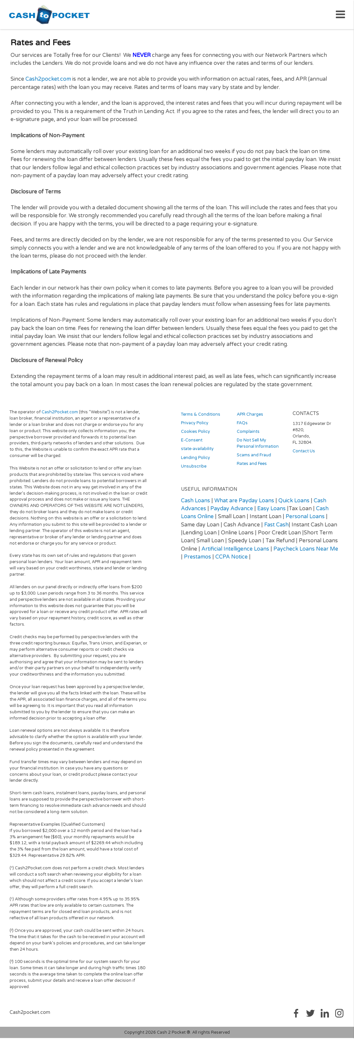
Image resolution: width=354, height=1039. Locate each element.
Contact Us (304, 453)
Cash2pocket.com (48, 81)
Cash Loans (195, 503)
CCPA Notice (231, 559)
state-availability (197, 451)
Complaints (248, 434)
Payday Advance (231, 511)
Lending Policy (195, 460)
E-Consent (191, 442)
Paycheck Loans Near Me (305, 551)
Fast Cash (276, 527)
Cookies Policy (195, 434)
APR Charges (250, 417)
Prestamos (197, 559)
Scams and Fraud (254, 457)
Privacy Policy (194, 425)
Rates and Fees (252, 466)
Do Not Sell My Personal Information (258, 446)
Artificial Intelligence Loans (235, 551)
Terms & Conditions (200, 417)
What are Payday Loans (244, 503)
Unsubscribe (193, 468)
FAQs (242, 425)
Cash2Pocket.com (60, 414)
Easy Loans (271, 511)
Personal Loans (305, 519)
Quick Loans (293, 503)
